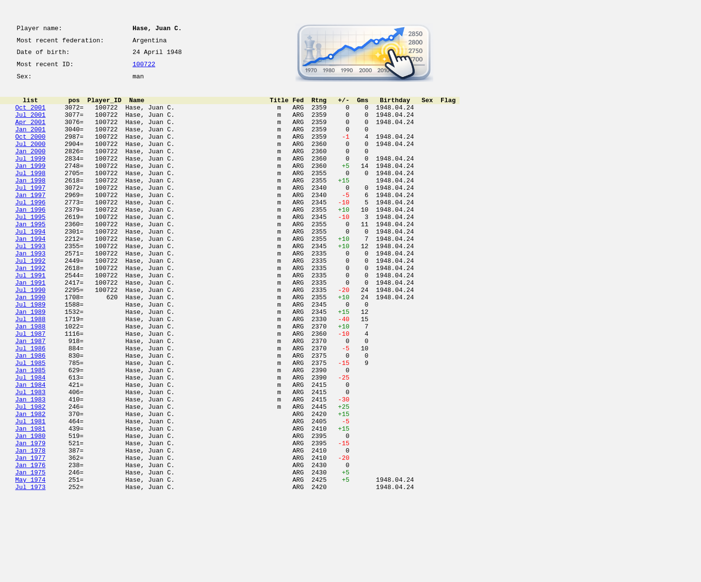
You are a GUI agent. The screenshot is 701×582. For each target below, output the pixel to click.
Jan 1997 (30, 221)
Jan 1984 (30, 448)
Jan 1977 (30, 536)
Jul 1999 (30, 177)
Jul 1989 (30, 352)
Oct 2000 (30, 150)
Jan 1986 (30, 413)
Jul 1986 (30, 404)
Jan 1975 (30, 553)
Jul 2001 (30, 124)
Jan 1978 (30, 527)
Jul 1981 (30, 492)
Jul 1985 (30, 422)
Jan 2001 (30, 142)
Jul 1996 (30, 229)
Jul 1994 (30, 264)
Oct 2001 (30, 115)
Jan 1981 (30, 501)
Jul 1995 (30, 247)
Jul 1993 (30, 282)
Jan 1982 (30, 483)
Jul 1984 (30, 440)
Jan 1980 (30, 510)
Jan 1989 (30, 361)
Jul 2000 (30, 159)
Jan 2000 (30, 168)
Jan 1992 (30, 308)
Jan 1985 (30, 431)
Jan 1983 (30, 466)
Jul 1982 (30, 475)
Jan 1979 (30, 518)
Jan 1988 (30, 378)
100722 (143, 69)
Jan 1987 (30, 396)
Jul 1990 (30, 334)
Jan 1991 (30, 326)
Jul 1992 (30, 299)
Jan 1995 (30, 256)
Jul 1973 (30, 571)
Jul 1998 (30, 194)
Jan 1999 (30, 186)
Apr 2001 (30, 133)
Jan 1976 (30, 545)
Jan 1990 (30, 343)
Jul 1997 (30, 212)
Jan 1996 (30, 238)
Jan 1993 (30, 291)
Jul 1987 (30, 387)
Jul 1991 (30, 317)
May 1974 (30, 562)
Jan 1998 (30, 203)
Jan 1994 (30, 273)
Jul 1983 (30, 457)
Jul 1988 (30, 369)
